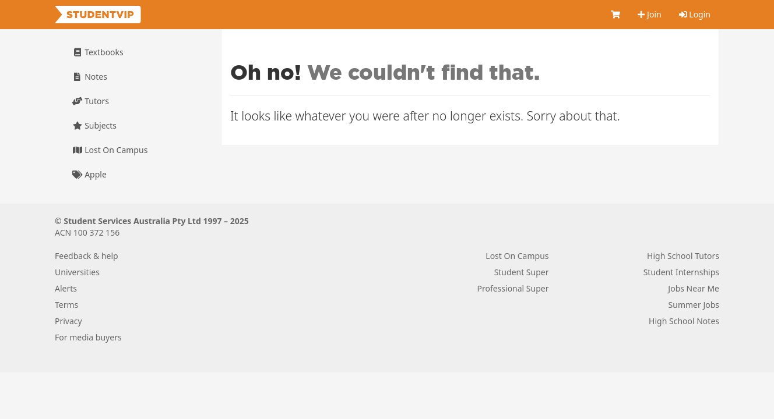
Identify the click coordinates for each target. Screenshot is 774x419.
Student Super (521, 272)
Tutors (90, 100)
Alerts (66, 288)
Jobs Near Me (693, 288)
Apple (89, 174)
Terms (66, 304)
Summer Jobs (694, 304)
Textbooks (98, 52)
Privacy (68, 320)
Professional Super (512, 288)
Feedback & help (86, 255)
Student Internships (681, 272)
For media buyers (88, 337)
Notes (89, 76)
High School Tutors (683, 255)
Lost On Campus (109, 149)
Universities (77, 272)
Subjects (94, 125)
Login (694, 14)
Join (649, 14)
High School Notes (684, 320)
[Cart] (615, 14)
